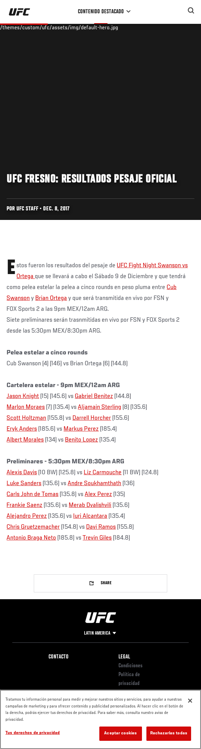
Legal (124, 657)
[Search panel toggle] (191, 10)
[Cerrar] (190, 700)
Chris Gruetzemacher (33, 527)
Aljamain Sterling (99, 407)
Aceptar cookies (120, 733)
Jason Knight (22, 396)
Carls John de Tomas (32, 494)
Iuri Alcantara (90, 516)
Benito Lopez (81, 439)
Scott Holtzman (26, 418)
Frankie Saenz (24, 505)
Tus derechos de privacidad (32, 733)
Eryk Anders (21, 429)
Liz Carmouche (102, 472)
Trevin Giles (97, 538)
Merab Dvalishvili (90, 505)
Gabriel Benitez (94, 396)
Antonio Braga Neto (31, 538)
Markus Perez (81, 429)
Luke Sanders (23, 483)
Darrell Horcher (91, 418)
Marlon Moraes (25, 407)
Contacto (58, 657)
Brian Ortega (51, 298)
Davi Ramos (101, 527)
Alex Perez (98, 494)
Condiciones (130, 666)
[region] (100, 719)
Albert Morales (25, 439)
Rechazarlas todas (168, 733)
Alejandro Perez (26, 516)
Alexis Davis (21, 472)
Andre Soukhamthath (94, 483)
